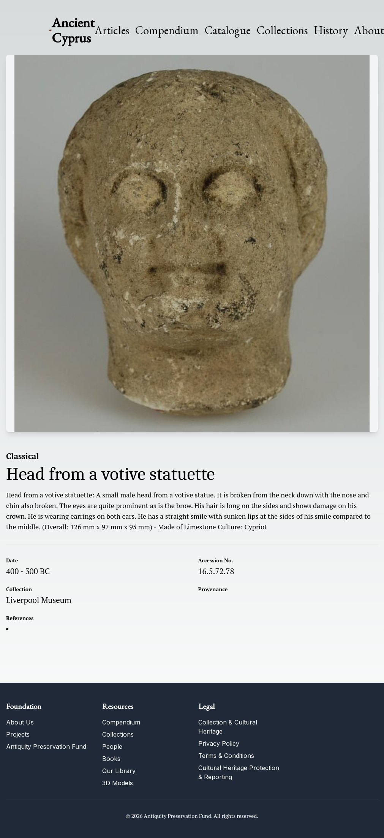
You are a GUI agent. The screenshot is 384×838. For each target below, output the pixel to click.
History (331, 30)
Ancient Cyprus (73, 30)
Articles (112, 30)
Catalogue (228, 30)
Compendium (167, 30)
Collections (282, 30)
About (369, 30)
